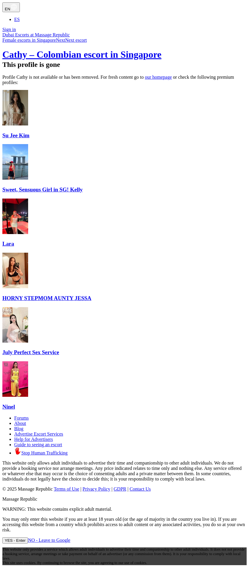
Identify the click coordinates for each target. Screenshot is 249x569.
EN (11, 7)
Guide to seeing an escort (38, 444)
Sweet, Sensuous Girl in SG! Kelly (42, 189)
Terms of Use (66, 488)
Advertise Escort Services (38, 433)
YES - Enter (15, 540)
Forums (21, 417)
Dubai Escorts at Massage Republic (36, 34)
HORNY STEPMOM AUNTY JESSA (46, 298)
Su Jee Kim (15, 135)
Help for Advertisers (33, 439)
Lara (8, 244)
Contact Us (140, 488)
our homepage (158, 77)
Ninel (8, 407)
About (20, 423)
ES (17, 19)
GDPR (120, 488)
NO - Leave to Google (49, 540)
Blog (18, 428)
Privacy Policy (96, 488)
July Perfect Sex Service (30, 352)
